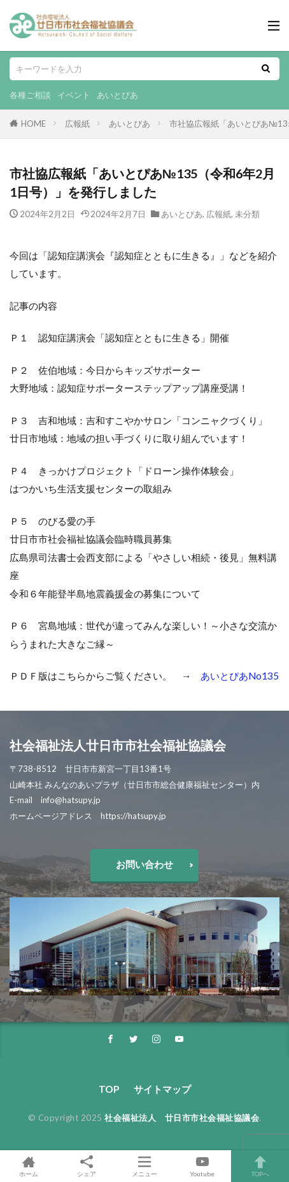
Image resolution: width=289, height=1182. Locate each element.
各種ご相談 (30, 95)
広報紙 (77, 123)
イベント (73, 95)
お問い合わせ (144, 864)
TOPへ (260, 1166)
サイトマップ (162, 1089)
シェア (87, 1166)
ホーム (29, 1166)
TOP (109, 1089)
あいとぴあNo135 (240, 675)
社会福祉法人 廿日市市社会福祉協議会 (181, 1118)
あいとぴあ (117, 95)
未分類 (247, 214)
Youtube (202, 1166)
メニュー (145, 1166)
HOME (33, 123)
